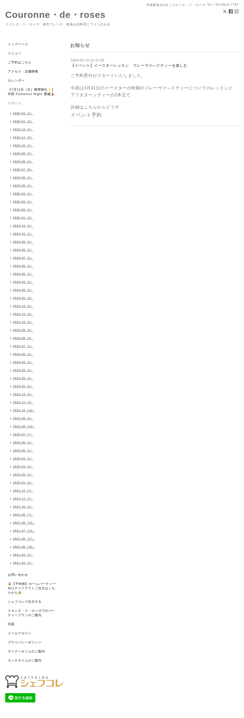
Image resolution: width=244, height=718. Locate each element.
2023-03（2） (23, 370)
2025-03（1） (23, 201)
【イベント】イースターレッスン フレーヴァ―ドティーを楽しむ (129, 65)
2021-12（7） (23, 490)
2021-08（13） (24, 522)
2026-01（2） (23, 121)
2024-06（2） (23, 265)
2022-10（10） (24, 410)
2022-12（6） (23, 394)
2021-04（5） (23, 554)
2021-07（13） (24, 530)
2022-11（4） (23, 402)
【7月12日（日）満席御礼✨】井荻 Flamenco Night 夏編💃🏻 (31, 92)
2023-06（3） (23, 354)
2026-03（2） (23, 113)
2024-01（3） (23, 298)
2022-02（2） (23, 474)
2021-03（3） (23, 562)
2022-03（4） (23, 466)
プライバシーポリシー (25, 642)
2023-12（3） (23, 306)
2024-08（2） (23, 249)
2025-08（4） (23, 161)
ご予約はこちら (19, 62)
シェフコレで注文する (25, 602)
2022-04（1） (23, 458)
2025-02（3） (23, 209)
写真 (11, 624)
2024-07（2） (23, 257)
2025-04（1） (23, 193)
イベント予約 (86, 115)
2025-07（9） (23, 169)
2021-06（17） (24, 538)
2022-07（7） (23, 434)
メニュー (14, 53)
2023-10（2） (23, 322)
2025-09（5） (23, 153)
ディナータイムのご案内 (26, 651)
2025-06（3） (23, 177)
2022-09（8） (23, 418)
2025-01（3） (23, 217)
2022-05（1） (23, 450)
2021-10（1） (23, 506)
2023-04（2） (23, 362)
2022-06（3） (23, 442)
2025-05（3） (23, 185)
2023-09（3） (23, 330)
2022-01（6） (23, 482)
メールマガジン (19, 633)
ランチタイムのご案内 (25, 660)
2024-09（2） (23, 241)
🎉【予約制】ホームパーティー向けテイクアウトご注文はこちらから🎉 (32, 588)
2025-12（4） (23, 129)
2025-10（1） (23, 145)
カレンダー (16, 80)
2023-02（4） (23, 378)
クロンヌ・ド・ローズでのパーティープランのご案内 (31, 613)
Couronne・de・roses (55, 15)
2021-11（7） (23, 498)
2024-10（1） (23, 233)
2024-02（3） (23, 290)
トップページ (18, 44)
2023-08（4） (23, 338)
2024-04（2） (23, 282)
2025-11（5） (23, 137)
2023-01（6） (23, 386)
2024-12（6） (23, 225)
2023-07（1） (23, 346)
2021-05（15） (24, 546)
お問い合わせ (18, 575)
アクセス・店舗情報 (23, 71)
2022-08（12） (24, 426)
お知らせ (14, 103)
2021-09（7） (23, 514)
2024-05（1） (23, 273)
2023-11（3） (23, 314)
